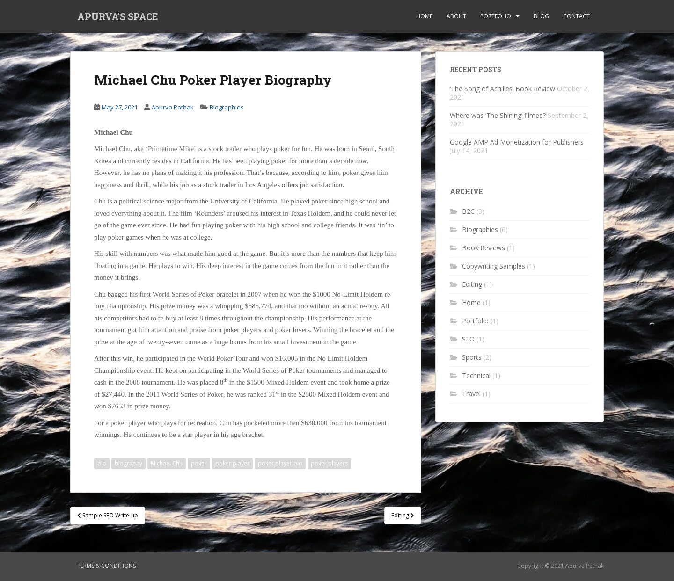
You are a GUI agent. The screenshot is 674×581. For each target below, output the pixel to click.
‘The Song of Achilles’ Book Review (502, 88)
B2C (468, 211)
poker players (329, 463)
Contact (576, 16)
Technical (476, 375)
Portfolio (495, 16)
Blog (541, 16)
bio (101, 463)
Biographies (227, 107)
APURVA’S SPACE (117, 16)
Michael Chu (167, 463)
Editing (472, 284)
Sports (472, 357)
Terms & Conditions (106, 566)
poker (199, 463)
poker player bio (280, 463)
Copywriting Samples (493, 265)
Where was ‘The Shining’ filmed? (498, 115)
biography (128, 463)
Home (424, 16)
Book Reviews (483, 247)
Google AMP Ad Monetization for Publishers (517, 142)
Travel (471, 393)
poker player (232, 463)
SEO (468, 338)
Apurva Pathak (173, 107)
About (456, 16)
